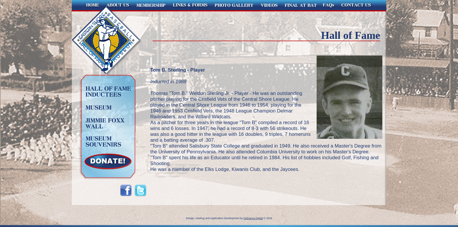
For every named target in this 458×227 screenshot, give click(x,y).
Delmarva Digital (253, 218)
